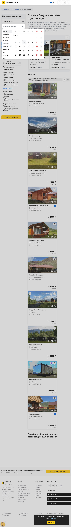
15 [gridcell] (37, 46)
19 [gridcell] (24, 51)
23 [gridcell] (41, 51)
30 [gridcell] (41, 55)
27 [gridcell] (28, 55)
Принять (51, 522)
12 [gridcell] (24, 46)
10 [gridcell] (15, 46)
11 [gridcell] (20, 46)
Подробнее (53, 518)
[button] (59, 2)
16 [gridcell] (41, 46)
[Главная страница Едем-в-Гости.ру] (10, 2)
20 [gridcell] (28, 51)
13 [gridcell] (28, 46)
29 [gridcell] (37, 55)
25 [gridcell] (20, 55)
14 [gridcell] (32, 46)
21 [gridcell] (32, 51)
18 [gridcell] (20, 51)
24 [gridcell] (15, 55)
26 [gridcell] (24, 55)
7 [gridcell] (32, 42)
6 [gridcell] (28, 42)
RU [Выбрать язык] (52, 2)
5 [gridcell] (24, 42)
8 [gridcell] (36, 42)
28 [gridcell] (32, 55)
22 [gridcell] (37, 51)
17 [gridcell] (15, 51)
